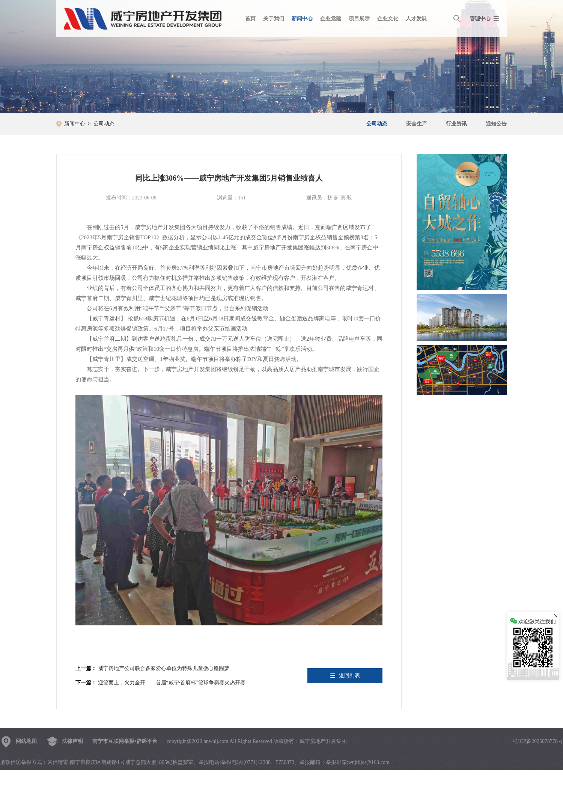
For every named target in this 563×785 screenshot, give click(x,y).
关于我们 (273, 18)
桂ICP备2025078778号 (538, 741)
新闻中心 (302, 18)
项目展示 (359, 18)
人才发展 (416, 18)
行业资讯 (456, 124)
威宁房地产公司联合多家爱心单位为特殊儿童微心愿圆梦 (163, 668)
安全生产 (416, 124)
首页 (250, 18)
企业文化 (387, 18)
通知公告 (496, 124)
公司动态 (103, 124)
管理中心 (480, 18)
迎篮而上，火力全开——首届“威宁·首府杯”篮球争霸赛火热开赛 (172, 682)
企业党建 (330, 18)
